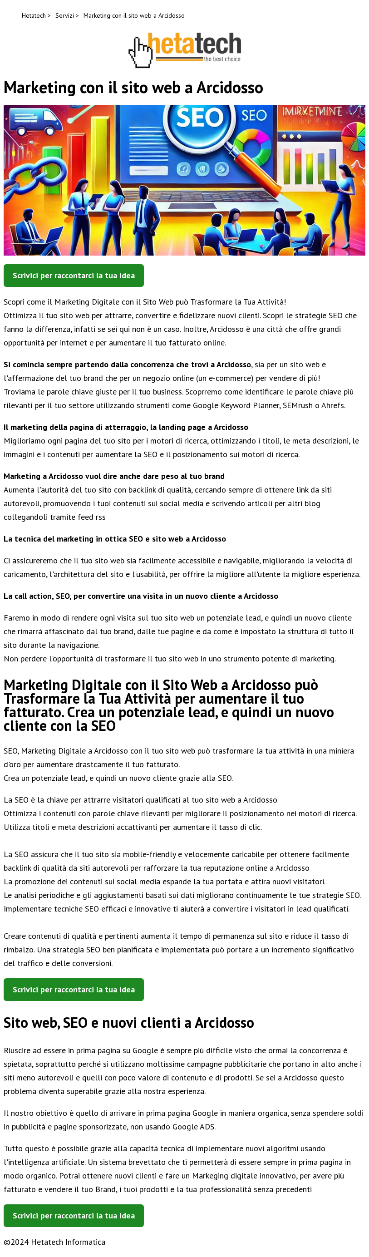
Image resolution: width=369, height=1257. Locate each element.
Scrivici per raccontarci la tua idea (74, 275)
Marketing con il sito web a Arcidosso (134, 15)
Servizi (64, 15)
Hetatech (34, 15)
